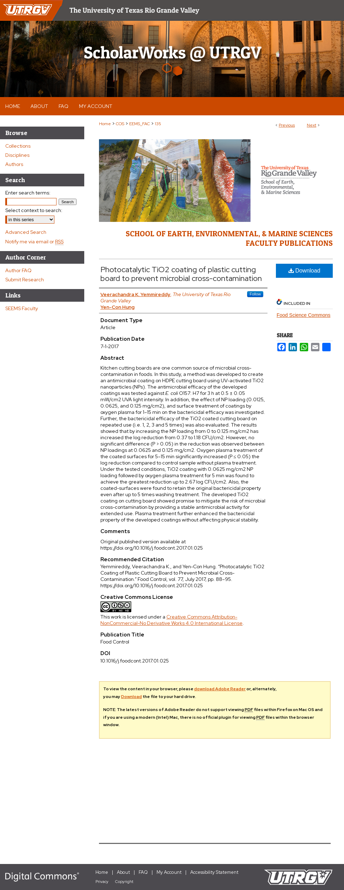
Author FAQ (18, 270)
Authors (14, 164)
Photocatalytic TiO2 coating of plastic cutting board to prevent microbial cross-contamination (181, 273)
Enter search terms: (28, 193)
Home (105, 124)
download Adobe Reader (220, 689)
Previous (287, 125)
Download (304, 271)
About (123, 872)
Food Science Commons (303, 315)
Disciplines (17, 155)
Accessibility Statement (214, 872)
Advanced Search (25, 232)
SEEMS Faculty (21, 308)
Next (311, 125)
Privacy (101, 881)
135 (158, 124)
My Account (169, 872)
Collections (18, 146)
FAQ (143, 872)
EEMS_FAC (139, 124)
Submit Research (24, 279)
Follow (255, 294)
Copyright (124, 881)
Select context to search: (33, 210)
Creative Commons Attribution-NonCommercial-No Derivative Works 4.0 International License (171, 620)
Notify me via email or (34, 241)
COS (120, 124)
